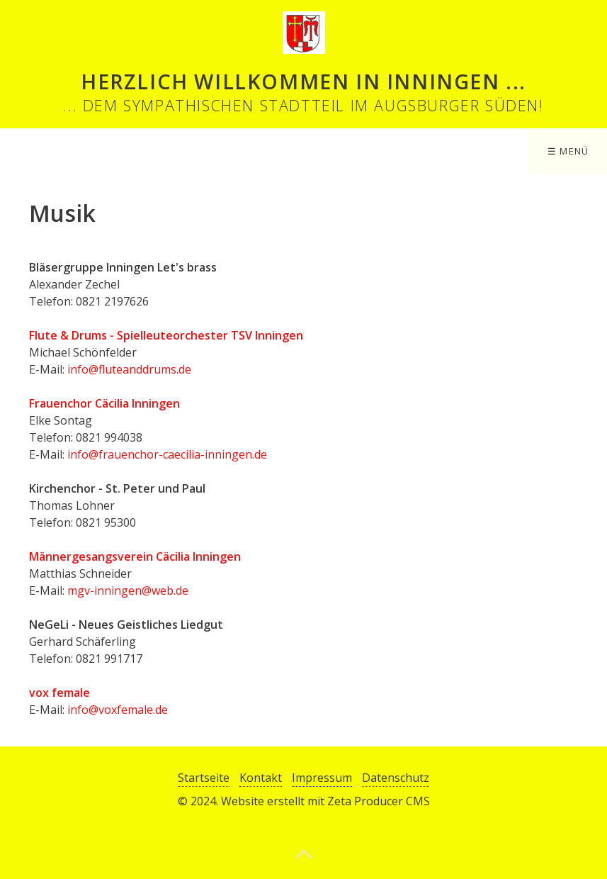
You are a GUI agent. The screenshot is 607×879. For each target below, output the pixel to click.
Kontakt (260, 777)
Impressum (322, 777)
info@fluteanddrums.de (129, 369)
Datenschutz (395, 777)
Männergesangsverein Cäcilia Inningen (135, 556)
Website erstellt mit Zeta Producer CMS (325, 801)
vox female (59, 692)
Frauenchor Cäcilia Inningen (104, 403)
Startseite (203, 777)
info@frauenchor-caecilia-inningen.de (167, 454)
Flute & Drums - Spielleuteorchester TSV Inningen (166, 335)
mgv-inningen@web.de (127, 590)
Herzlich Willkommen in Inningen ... (303, 81)
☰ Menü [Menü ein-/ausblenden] (568, 151)
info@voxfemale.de (117, 709)
